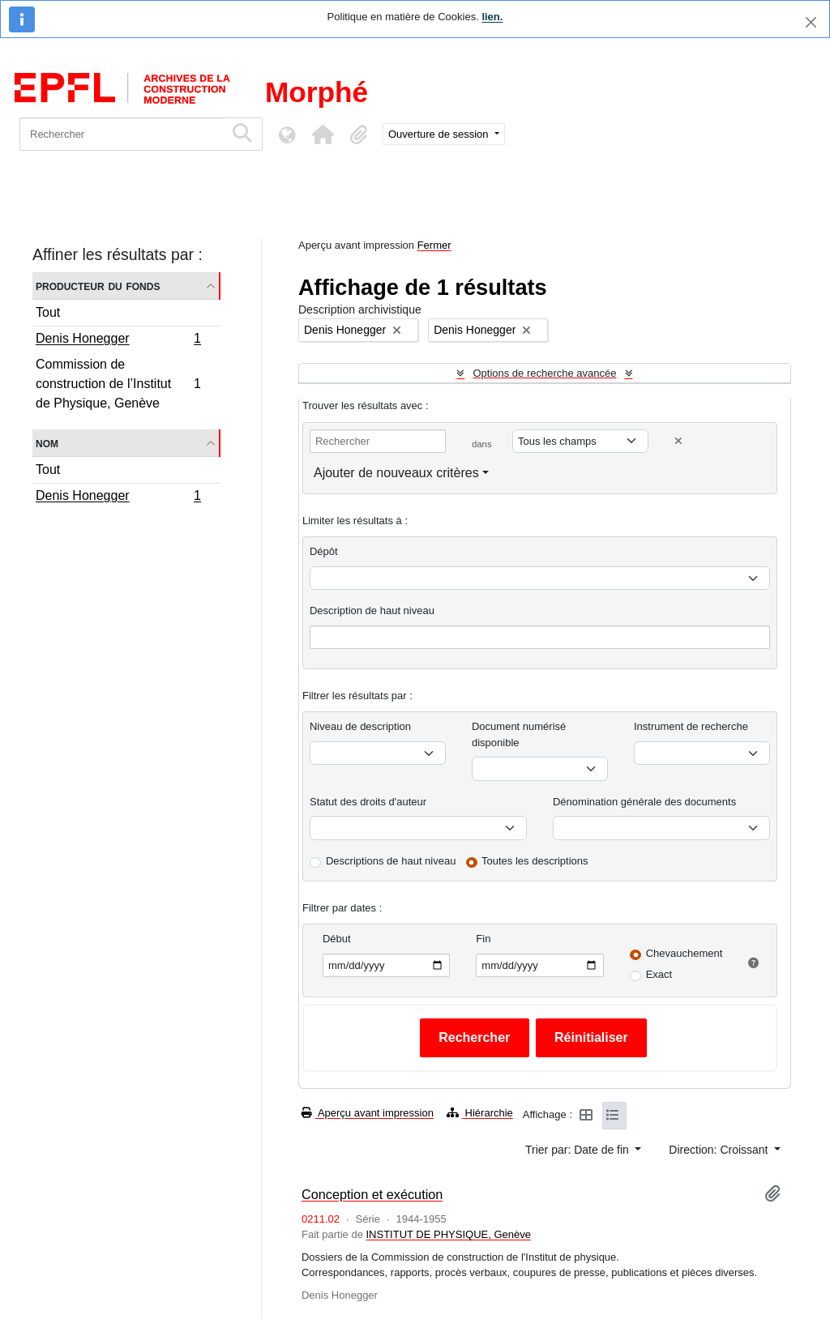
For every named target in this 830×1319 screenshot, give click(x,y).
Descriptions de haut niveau (391, 861)
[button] (322, 134)
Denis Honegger (118, 340)
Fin (483, 939)
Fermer (434, 245)
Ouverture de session (439, 134)
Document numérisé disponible (519, 734)
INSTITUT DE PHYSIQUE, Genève (448, 1234)
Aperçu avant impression (368, 1113)
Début (337, 939)
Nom (47, 442)
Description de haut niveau (372, 610)
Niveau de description (360, 726)
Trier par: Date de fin (578, 1149)
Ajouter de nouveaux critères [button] (396, 473)
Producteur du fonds (98, 285)
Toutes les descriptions (534, 861)
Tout (48, 312)
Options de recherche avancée (544, 373)
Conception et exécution (372, 1194)
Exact (659, 974)
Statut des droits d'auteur (368, 802)
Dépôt (324, 551)
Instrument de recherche (691, 726)
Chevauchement (684, 953)
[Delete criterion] (678, 441)
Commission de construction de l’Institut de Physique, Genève (118, 383)
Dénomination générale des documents (644, 802)
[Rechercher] (122, 134)
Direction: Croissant (720, 1149)
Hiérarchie (480, 1113)
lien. (492, 17)
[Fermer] (811, 22)
